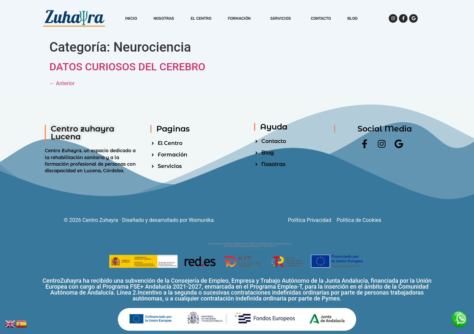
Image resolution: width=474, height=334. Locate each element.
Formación (241, 18)
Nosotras (163, 18)
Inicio (131, 18)
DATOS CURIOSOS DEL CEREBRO (127, 66)
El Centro (201, 18)
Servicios (282, 18)
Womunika (201, 220)
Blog (352, 18)
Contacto (321, 18)
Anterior (62, 83)
